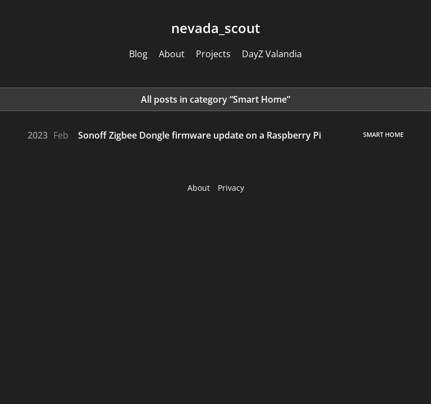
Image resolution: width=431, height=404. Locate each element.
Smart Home (383, 134)
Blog (138, 54)
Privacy (231, 187)
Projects (213, 54)
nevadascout (215, 28)
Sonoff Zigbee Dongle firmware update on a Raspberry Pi (199, 135)
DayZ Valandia (272, 54)
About (172, 54)
